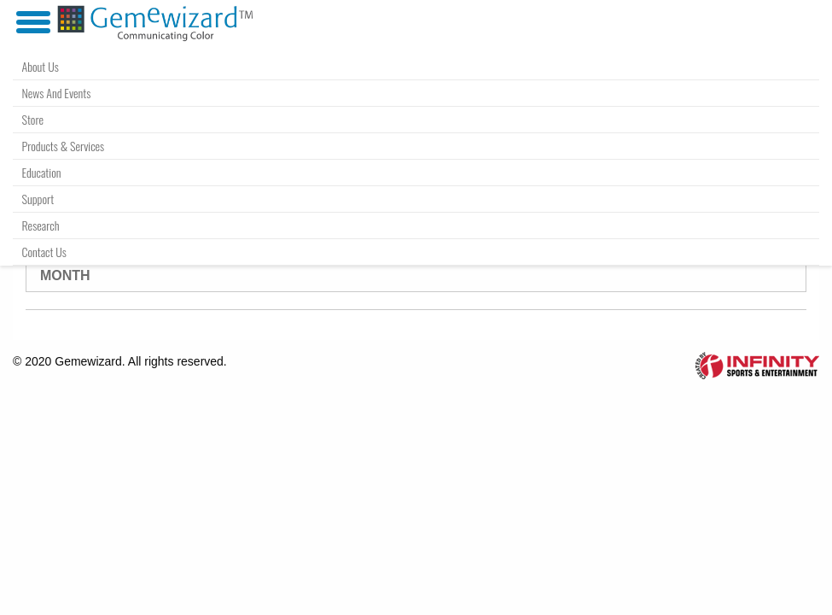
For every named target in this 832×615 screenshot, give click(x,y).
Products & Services (63, 146)
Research (41, 225)
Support (38, 199)
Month (65, 275)
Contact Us (44, 252)
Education (41, 172)
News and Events (56, 93)
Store (33, 119)
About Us (40, 66)
